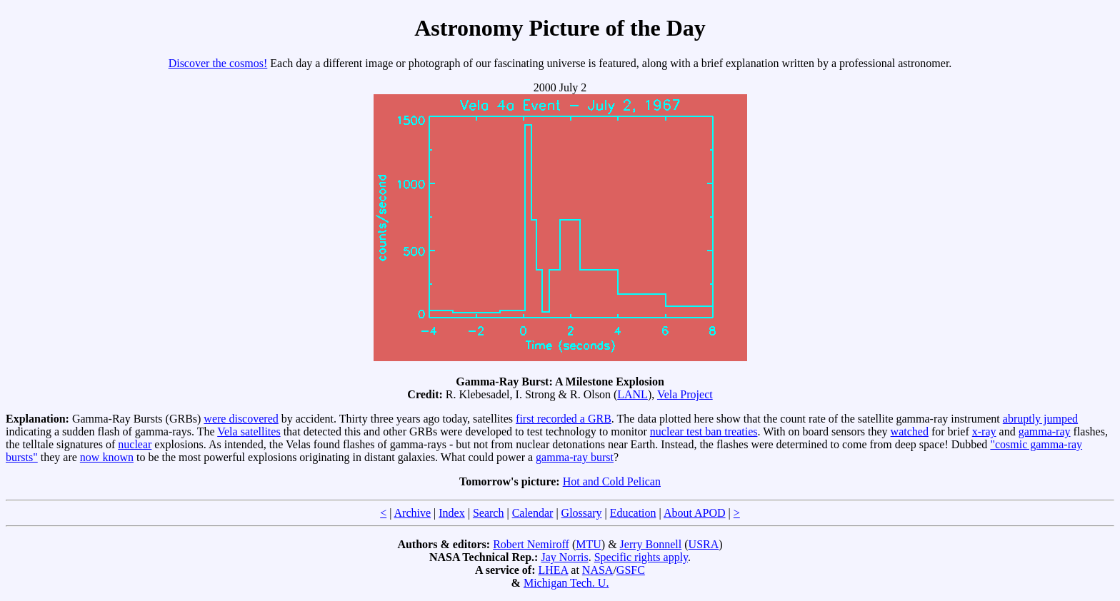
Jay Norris (564, 557)
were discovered (241, 419)
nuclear (134, 444)
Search (488, 513)
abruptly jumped (1040, 419)
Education (633, 513)
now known (107, 457)
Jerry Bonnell (651, 544)
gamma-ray (1045, 431)
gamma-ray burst (575, 457)
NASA (598, 570)
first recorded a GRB (563, 419)
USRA (704, 544)
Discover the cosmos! (218, 63)
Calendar (533, 513)
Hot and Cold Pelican (612, 481)
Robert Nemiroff (531, 544)
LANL (632, 394)
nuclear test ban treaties (704, 431)
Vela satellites (248, 431)
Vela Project (685, 394)
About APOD (695, 513)
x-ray (984, 431)
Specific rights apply (641, 557)
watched (910, 431)
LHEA (554, 570)
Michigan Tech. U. (566, 583)
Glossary (581, 513)
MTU (588, 544)
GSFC (630, 570)
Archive (412, 513)
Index (451, 513)
